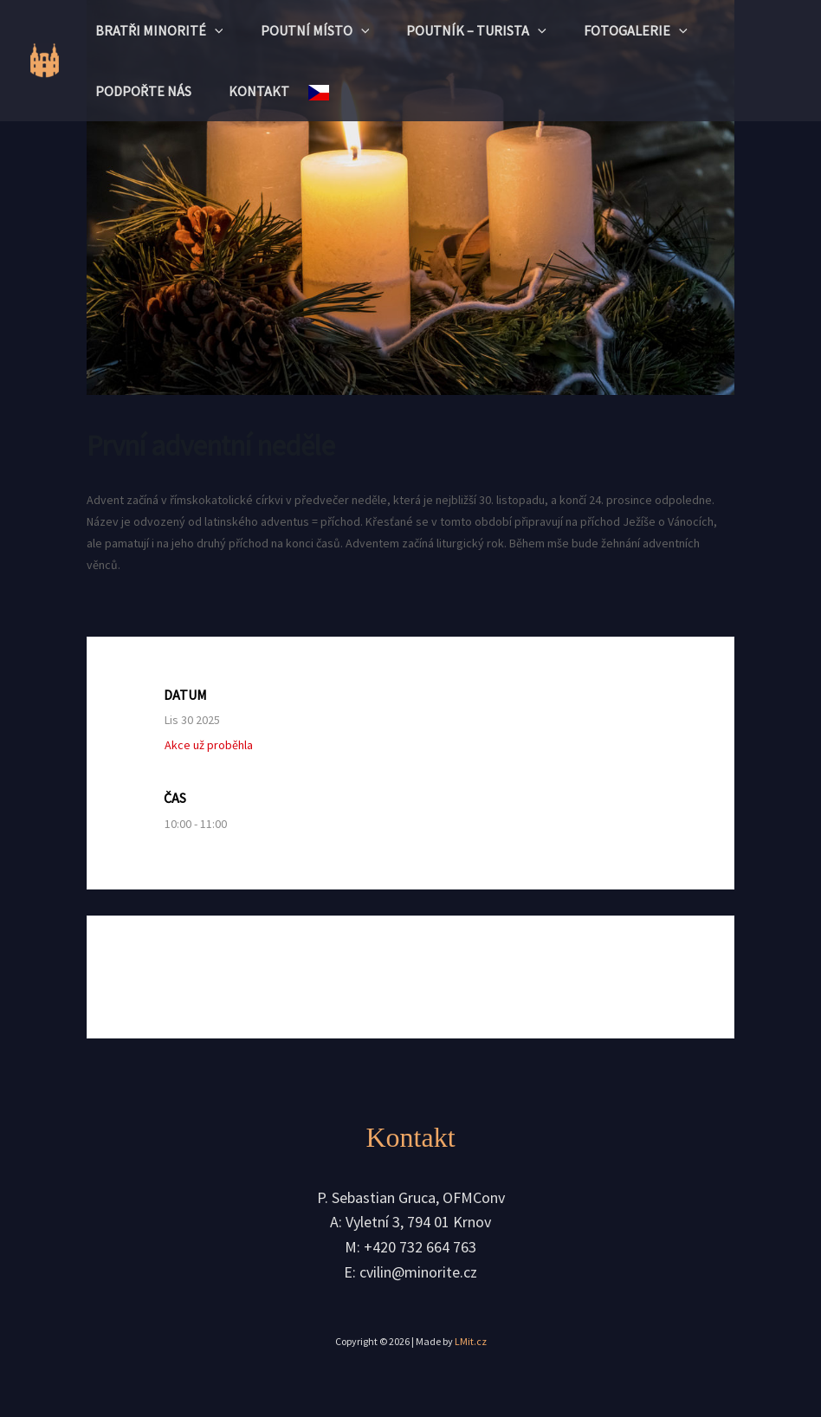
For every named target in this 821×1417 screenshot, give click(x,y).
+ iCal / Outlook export (609, 976)
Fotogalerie (656, 30)
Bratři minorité (162, 30)
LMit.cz (471, 1342)
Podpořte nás (146, 91)
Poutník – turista (491, 30)
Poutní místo (323, 30)
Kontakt (267, 91)
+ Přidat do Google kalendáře (229, 976)
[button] (217, 30)
